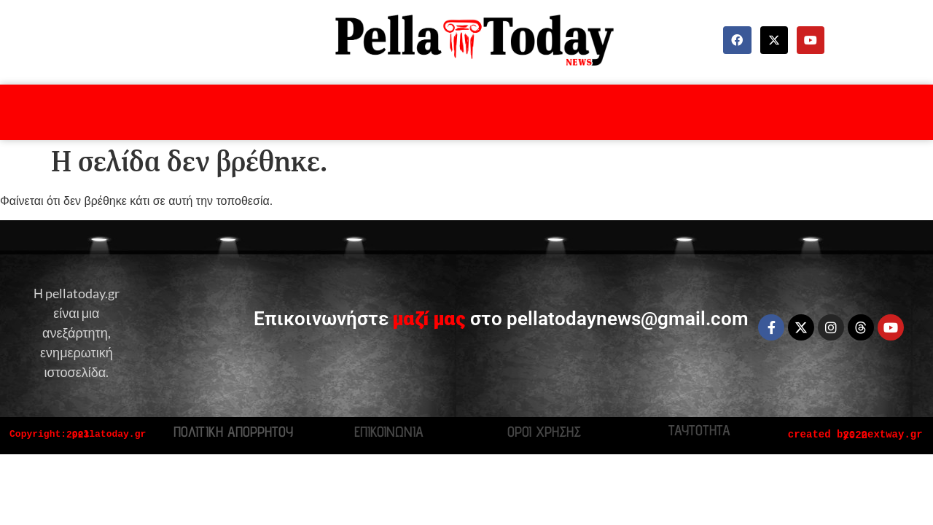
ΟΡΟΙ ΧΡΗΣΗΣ (544, 431)
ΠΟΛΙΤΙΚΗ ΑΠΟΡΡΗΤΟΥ (233, 431)
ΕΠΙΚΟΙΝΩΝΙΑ (388, 431)
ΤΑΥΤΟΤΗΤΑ (699, 430)
